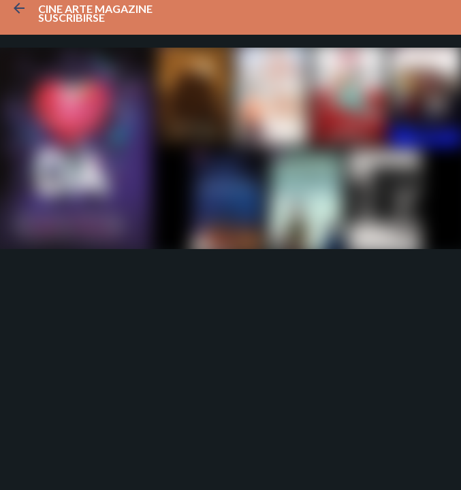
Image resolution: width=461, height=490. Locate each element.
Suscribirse (71, 17)
